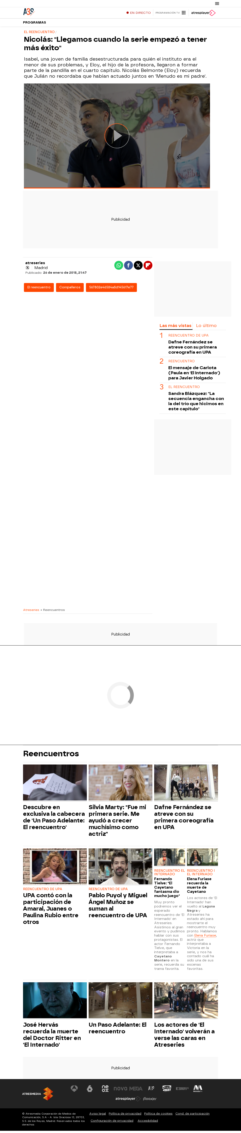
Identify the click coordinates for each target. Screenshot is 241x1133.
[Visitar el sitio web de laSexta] (89, 1090)
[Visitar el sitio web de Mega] (136, 1090)
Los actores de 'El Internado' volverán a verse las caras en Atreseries (184, 1037)
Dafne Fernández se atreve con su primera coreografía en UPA (192, 349)
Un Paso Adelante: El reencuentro (117, 1030)
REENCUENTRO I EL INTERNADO (201, 874)
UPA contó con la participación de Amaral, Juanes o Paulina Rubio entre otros (50, 910)
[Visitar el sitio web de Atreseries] (151, 1090)
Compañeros (69, 289)
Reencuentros (51, 756)
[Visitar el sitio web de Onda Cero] (166, 1090)
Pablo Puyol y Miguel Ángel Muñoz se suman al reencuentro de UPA (118, 907)
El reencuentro (39, 289)
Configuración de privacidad (112, 1123)
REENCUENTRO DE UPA (188, 338)
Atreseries (31, 612)
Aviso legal (97, 1115)
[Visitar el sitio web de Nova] (120, 1090)
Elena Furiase (205, 938)
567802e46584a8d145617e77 (111, 289)
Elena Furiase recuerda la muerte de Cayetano (199, 887)
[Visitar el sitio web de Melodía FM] (197, 1090)
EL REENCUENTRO (184, 389)
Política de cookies (158, 1115)
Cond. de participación (192, 1115)
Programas (34, 24)
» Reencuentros (53, 612)
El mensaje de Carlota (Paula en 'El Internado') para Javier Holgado (194, 375)
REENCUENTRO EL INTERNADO (169, 874)
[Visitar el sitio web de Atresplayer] (128, 1101)
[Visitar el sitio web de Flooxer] (149, 1101)
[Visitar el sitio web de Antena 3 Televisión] (74, 1090)
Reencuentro (181, 363)
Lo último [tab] (206, 327)
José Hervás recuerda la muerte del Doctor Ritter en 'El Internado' (52, 1037)
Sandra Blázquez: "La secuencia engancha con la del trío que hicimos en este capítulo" (196, 403)
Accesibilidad (148, 1123)
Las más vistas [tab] (175, 327)
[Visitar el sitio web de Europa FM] (182, 1090)
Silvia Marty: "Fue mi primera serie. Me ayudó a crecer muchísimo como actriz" (117, 822)
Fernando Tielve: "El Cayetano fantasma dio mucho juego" (167, 889)
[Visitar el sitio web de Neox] (105, 1090)
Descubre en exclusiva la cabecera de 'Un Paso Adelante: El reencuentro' (54, 819)
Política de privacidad (125, 1115)
